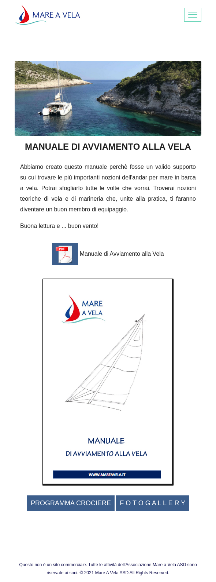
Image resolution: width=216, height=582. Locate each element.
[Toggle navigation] (192, 15)
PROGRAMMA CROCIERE (71, 503)
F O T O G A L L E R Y (152, 503)
